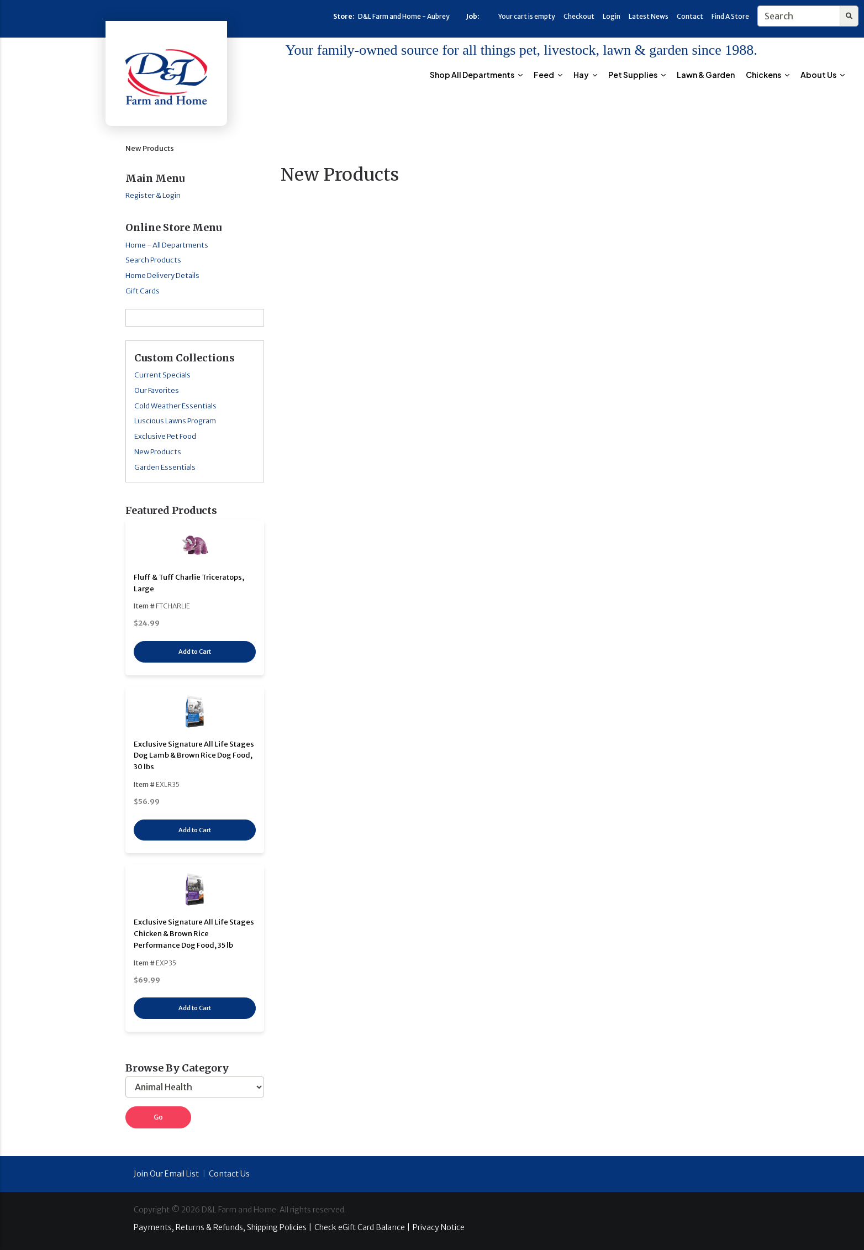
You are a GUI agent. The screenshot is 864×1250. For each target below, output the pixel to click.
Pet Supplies (637, 75)
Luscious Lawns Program (175, 421)
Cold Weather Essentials (175, 406)
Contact (690, 16)
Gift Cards (142, 291)
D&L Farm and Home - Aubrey (404, 16)
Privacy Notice (439, 1227)
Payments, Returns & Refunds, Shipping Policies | (223, 1227)
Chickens (767, 75)
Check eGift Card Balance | (362, 1227)
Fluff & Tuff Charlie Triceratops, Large (189, 583)
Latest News (648, 16)
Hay (585, 75)
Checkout (578, 16)
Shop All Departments (476, 75)
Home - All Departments (166, 245)
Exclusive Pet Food (165, 436)
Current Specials (162, 375)
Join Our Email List (166, 1174)
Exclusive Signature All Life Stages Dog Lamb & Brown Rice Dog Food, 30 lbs (194, 755)
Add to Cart (194, 651)
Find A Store (730, 16)
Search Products (153, 260)
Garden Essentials (165, 467)
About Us (822, 75)
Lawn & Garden (706, 75)
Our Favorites (156, 390)
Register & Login (153, 195)
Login (611, 16)
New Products (157, 451)
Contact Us (229, 1174)
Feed (548, 75)
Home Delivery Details (162, 275)
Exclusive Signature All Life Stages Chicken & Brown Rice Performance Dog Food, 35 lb (194, 933)
